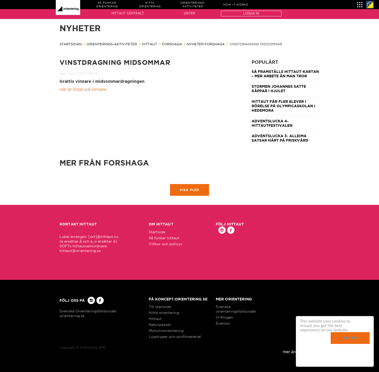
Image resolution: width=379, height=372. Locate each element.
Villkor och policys (165, 244)
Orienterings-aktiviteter (112, 44)
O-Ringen (224, 317)
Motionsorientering (166, 331)
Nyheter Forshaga (206, 44)
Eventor (223, 323)
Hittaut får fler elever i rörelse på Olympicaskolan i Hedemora (283, 106)
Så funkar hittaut (164, 238)
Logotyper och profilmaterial (175, 337)
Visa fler (190, 190)
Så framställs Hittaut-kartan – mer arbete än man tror (285, 74)
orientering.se (72, 316)
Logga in (251, 13)
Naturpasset (160, 325)
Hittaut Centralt (128, 13)
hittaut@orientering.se (80, 251)
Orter (189, 13)
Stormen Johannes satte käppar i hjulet (279, 88)
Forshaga (172, 44)
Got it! (350, 338)
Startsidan (71, 44)
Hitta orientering (164, 313)
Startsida (157, 232)
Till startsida (160, 307)
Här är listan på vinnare (83, 89)
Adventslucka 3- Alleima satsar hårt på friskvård (280, 138)
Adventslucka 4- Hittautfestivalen (272, 123)
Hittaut (149, 44)
